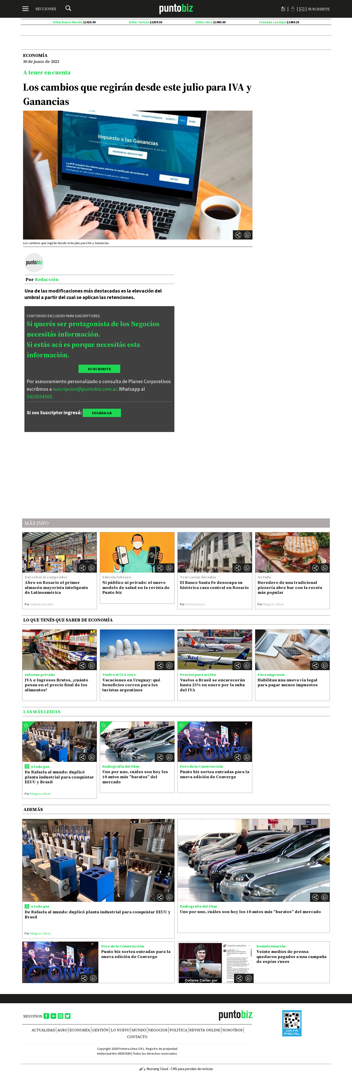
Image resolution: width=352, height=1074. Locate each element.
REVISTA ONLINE (204, 1030)
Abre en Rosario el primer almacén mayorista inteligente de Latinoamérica (56, 587)
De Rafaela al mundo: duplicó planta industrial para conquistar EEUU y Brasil (59, 777)
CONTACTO (137, 1036)
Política (178, 1030)
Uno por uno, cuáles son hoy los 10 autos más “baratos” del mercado (135, 776)
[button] (247, 235)
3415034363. (40, 396)
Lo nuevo (120, 1030)
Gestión (100, 1030)
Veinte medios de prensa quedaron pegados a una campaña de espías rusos (291, 956)
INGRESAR (102, 412)
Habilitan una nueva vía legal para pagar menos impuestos (288, 682)
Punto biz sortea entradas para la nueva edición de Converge (214, 774)
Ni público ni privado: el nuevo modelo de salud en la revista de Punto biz (136, 587)
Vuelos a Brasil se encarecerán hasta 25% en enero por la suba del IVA (212, 685)
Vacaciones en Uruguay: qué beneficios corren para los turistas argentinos (131, 685)
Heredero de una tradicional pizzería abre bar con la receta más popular (290, 587)
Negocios (157, 1030)
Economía (80, 1030)
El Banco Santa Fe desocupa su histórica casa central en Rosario (214, 585)
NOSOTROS (232, 1030)
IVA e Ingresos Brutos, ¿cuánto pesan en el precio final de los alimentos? (56, 685)
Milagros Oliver (271, 604)
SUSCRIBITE (99, 368)
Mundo (139, 1030)
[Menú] (39, 9)
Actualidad (43, 1030)
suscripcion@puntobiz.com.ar (85, 389)
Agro (62, 1030)
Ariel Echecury (192, 604)
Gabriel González (39, 604)
